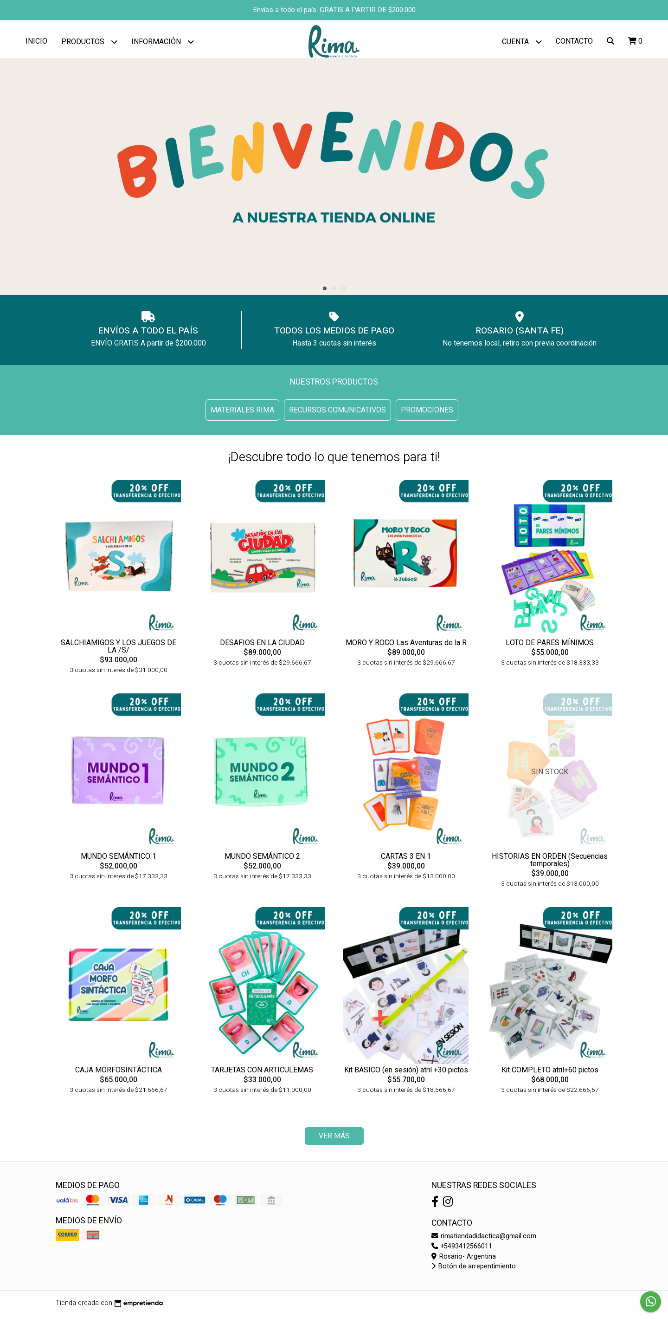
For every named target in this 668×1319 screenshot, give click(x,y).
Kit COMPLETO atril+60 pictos (549, 1073)
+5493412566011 (461, 1249)
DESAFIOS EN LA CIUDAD (262, 646)
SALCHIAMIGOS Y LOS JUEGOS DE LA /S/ (118, 649)
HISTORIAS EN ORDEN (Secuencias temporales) (550, 863)
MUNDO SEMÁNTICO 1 (118, 859)
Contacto (574, 41)
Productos (89, 41)
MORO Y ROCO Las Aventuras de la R (406, 646)
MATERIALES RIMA (242, 413)
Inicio (36, 41)
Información (162, 41)
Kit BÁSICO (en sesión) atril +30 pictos (406, 1073)
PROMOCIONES (427, 413)
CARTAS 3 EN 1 (406, 859)
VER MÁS (334, 1139)
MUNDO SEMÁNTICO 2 (262, 859)
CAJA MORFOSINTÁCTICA (118, 1073)
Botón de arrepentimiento (473, 1270)
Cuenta (522, 41)
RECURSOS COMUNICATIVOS (337, 413)
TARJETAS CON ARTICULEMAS (262, 1073)
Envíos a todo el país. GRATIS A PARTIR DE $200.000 (334, 10)
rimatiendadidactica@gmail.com (483, 1240)
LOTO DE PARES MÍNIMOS (550, 646)
